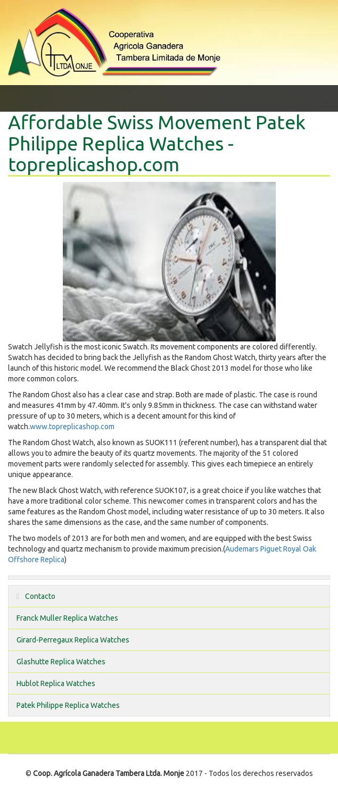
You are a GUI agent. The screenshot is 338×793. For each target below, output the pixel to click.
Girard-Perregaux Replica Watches (73, 640)
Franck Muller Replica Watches (67, 618)
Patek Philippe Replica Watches (68, 705)
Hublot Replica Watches (56, 683)
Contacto (36, 596)
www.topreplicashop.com (72, 426)
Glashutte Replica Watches (61, 661)
